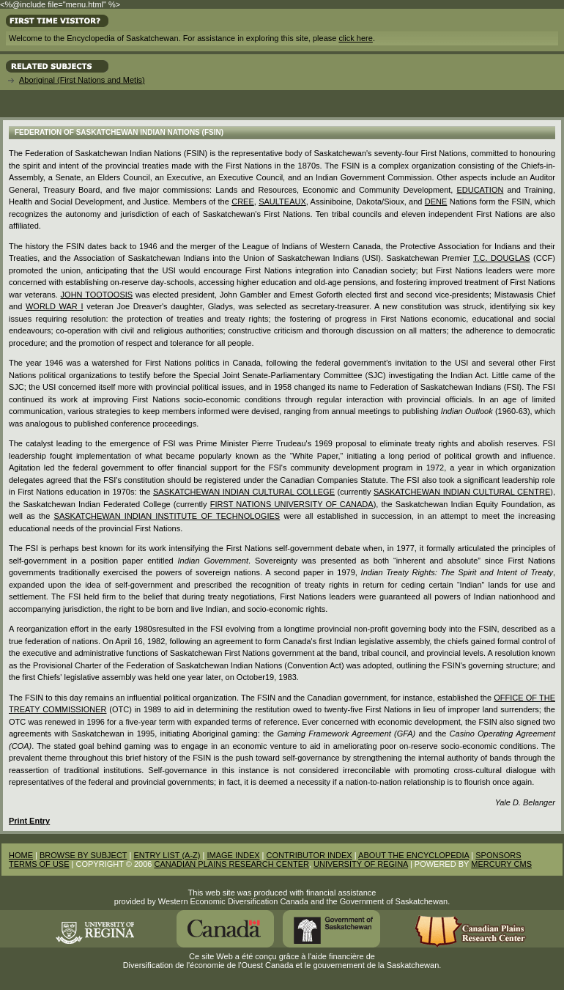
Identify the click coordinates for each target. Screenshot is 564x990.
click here (355, 38)
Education (479, 189)
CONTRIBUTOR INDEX (309, 855)
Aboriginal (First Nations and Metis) (82, 79)
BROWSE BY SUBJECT (83, 855)
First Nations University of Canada (292, 504)
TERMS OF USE (39, 864)
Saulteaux (282, 201)
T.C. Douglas (501, 258)
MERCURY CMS (501, 864)
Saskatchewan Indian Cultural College (244, 491)
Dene (436, 201)
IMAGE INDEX (233, 855)
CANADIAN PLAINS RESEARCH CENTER (231, 864)
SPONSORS (498, 855)
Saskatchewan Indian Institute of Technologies (167, 515)
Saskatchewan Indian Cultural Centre (462, 491)
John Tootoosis (97, 294)
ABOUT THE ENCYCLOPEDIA (413, 855)
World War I (55, 306)
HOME (21, 855)
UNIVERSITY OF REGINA (360, 864)
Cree (242, 201)
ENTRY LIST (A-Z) (166, 855)
